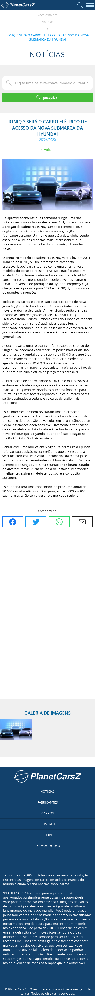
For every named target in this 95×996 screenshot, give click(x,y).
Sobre (48, 835)
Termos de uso (47, 845)
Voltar (49, 149)
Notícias (47, 22)
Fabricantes (47, 802)
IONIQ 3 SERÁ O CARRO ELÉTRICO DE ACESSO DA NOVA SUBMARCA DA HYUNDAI (47, 37)
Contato (47, 824)
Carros (47, 813)
